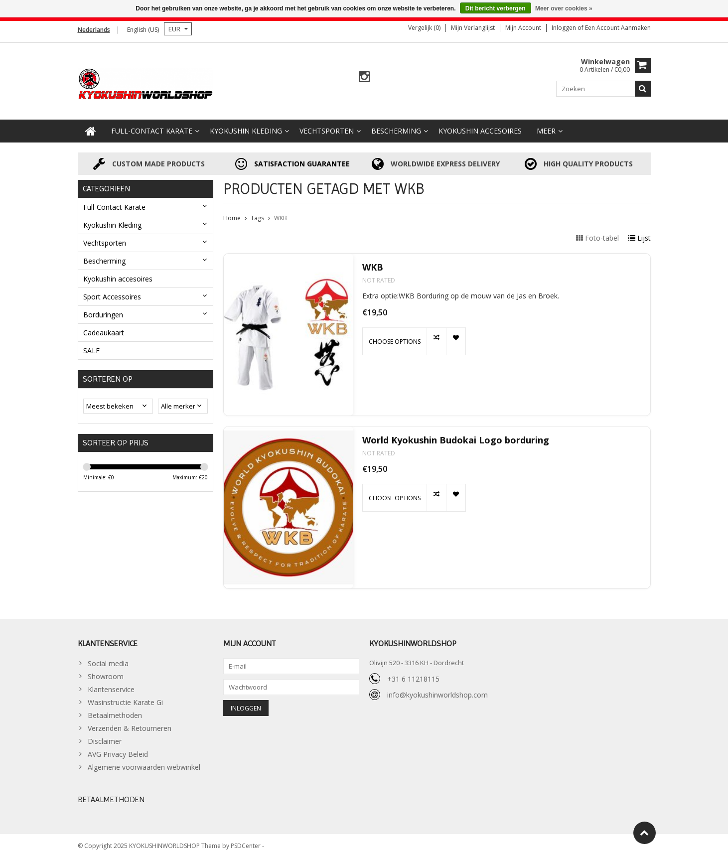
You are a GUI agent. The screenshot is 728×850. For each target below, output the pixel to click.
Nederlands (94, 29)
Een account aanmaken (618, 27)
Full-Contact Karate (151, 123)
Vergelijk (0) (424, 27)
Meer (546, 123)
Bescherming (396, 123)
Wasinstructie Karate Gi (125, 694)
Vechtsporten (326, 123)
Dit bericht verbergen (495, 8)
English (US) (143, 29)
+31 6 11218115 (413, 670)
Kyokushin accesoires (480, 123)
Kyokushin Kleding (246, 123)
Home (232, 210)
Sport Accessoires (112, 288)
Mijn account (523, 27)
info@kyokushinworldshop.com (437, 686)
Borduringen (103, 306)
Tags (257, 210)
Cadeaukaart (103, 324)
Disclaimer (105, 733)
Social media (108, 655)
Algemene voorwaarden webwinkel (144, 759)
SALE (91, 342)
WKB (280, 210)
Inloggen (565, 27)
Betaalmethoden (115, 707)
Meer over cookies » (563, 8)
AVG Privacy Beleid (118, 746)
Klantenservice (111, 681)
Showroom (106, 668)
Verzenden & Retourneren (129, 720)
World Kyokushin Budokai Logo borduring (455, 432)
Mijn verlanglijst (473, 27)
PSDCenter (246, 838)
